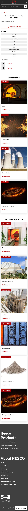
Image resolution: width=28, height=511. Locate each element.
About (3, 462)
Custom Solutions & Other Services (11, 448)
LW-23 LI (9, 63)
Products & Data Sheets (8, 442)
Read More (6, 109)
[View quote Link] (26, 2)
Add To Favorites (14, 27)
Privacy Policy (5, 478)
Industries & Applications (8, 445)
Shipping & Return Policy (8, 484)
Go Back (4, 12)
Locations (4, 475)
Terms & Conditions (7, 472)
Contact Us (5, 465)
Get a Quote (21, 508)
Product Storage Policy (8, 481)
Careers (4, 469)
